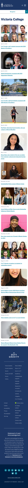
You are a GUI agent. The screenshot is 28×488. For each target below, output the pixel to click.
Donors (6, 376)
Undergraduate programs (18, 377)
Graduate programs (17, 382)
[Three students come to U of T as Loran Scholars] (14, 307)
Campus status (20, 403)
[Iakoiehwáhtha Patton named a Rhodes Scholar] (14, 173)
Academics (17, 373)
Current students (9, 368)
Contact (6, 403)
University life (18, 391)
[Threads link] (16, 473)
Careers (5, 405)
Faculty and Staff (9, 373)
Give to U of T (18, 371)
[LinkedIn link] (19, 470)
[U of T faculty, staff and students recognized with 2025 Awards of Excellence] (14, 91)
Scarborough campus (18, 416)
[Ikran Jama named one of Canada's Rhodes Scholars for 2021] (14, 227)
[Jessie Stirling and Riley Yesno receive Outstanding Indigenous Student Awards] (14, 199)
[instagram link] (12, 470)
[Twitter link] (5, 470)
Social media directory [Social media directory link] (14, 477)
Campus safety (18, 423)
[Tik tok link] (22, 470)
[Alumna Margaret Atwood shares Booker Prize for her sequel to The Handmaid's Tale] (14, 333)
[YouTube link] (15, 470)
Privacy (5, 411)
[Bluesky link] (12, 473)
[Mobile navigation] (25, 5)
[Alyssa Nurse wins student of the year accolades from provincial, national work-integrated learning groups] (14, 146)
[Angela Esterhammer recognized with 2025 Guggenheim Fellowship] (14, 64)
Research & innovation (17, 387)
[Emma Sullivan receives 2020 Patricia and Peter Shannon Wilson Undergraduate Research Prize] (14, 281)
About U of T (18, 368)
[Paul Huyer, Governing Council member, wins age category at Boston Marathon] (14, 118)
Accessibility (7, 408)
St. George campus (17, 406)
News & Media (18, 365)
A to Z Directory (18, 399)
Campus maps (18, 420)
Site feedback (7, 413)
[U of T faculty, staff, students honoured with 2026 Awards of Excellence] (14, 37)
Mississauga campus (18, 411)
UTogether (17, 396)
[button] (22, 5)
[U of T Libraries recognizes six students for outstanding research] (14, 254)
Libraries (17, 393)
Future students (8, 365)
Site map (6, 416)
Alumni (6, 371)
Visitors (6, 379)
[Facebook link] (9, 470)
